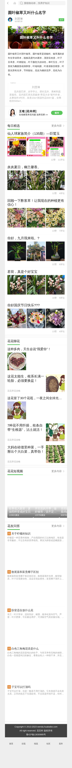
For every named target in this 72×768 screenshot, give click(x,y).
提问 (61, 27)
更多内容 (56, 148)
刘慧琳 (19, 25)
